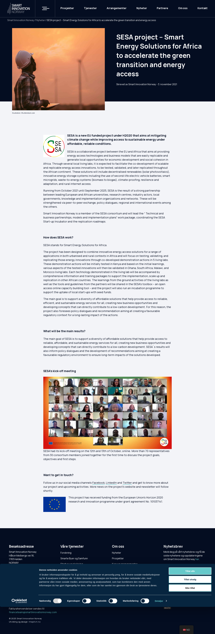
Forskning (65, 552)
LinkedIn (111, 482)
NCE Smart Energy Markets (75, 580)
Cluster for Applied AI (72, 575)
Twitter (127, 482)
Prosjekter (67, 8)
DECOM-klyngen (69, 586)
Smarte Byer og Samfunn (74, 558)
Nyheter (141, 8)
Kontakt (203, 8)
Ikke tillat (190, 615)
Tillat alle (190, 598)
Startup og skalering (71, 564)
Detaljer (159, 628)
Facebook (98, 482)
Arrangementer (116, 8)
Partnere (162, 8)
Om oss (183, 8)
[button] (44, 8)
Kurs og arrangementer (125, 564)
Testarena (66, 569)
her (197, 559)
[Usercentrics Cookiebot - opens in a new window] (19, 628)
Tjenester (90, 8)
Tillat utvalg (190, 606)
